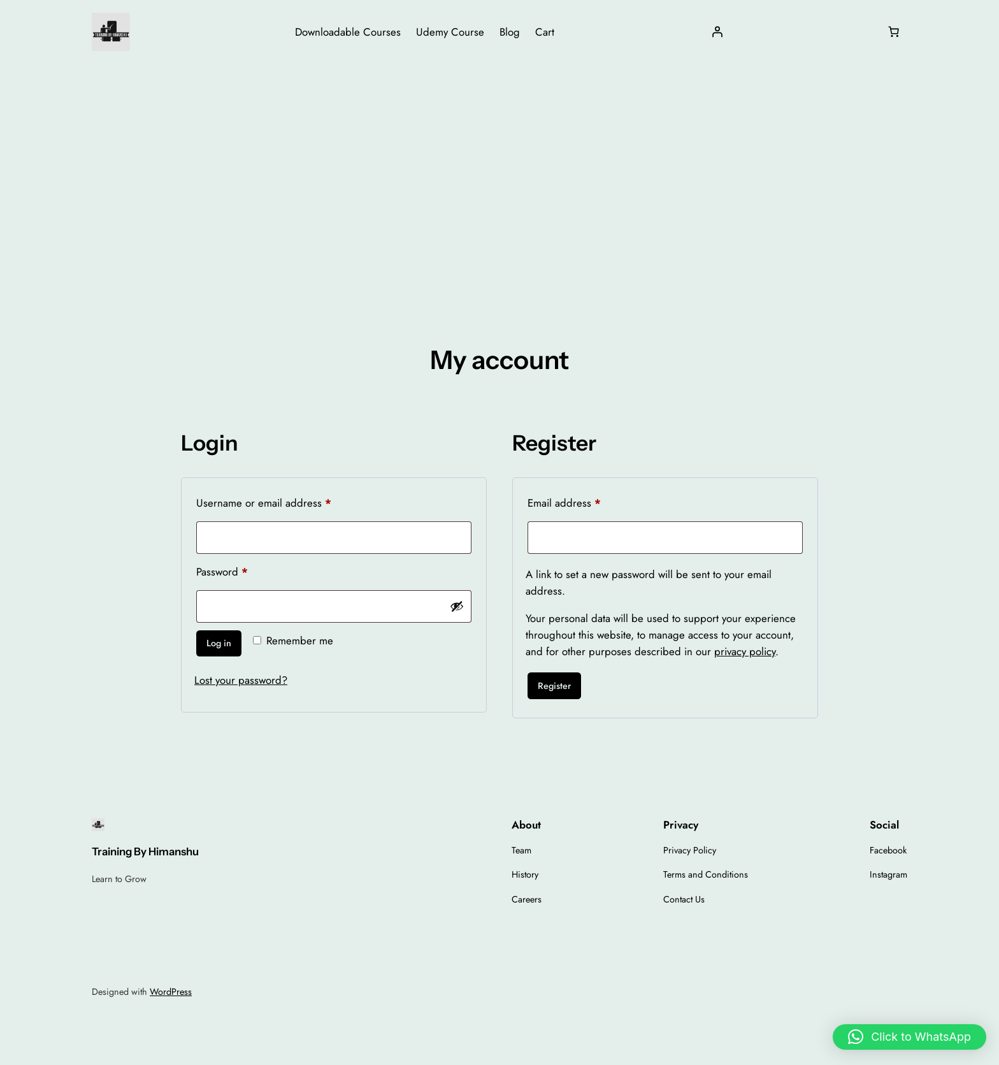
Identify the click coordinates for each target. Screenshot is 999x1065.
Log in (218, 643)
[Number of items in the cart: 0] (893, 31)
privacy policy (744, 651)
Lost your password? (240, 680)
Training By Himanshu (145, 851)
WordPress (171, 991)
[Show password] (457, 606)
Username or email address (284, 502)
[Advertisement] (499, 165)
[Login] (717, 31)
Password (242, 570)
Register (554, 685)
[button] (909, 1037)
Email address (585, 502)
